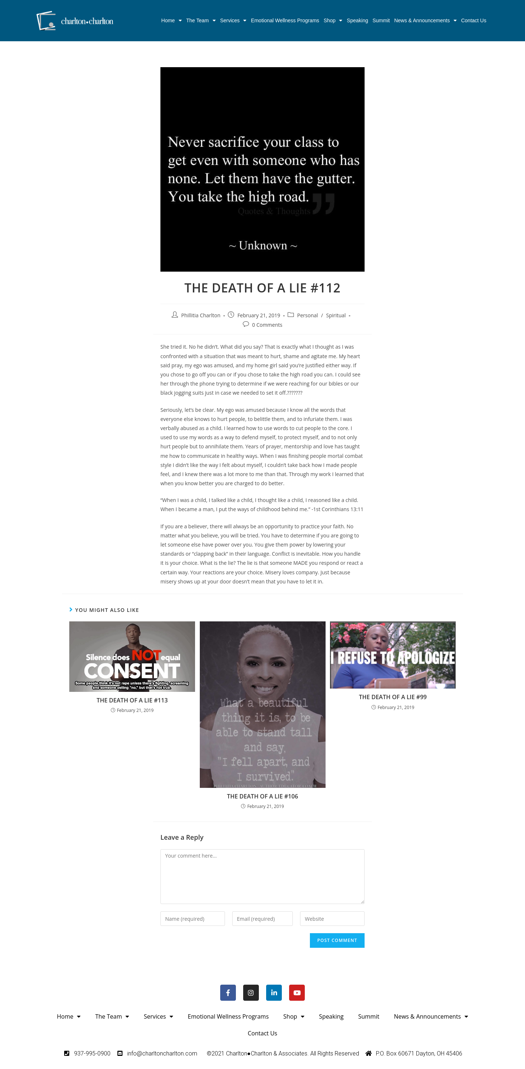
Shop (333, 20)
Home (171, 20)
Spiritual (336, 315)
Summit (381, 20)
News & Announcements (425, 20)
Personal (307, 315)
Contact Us (473, 20)
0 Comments (267, 324)
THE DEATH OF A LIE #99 (393, 697)
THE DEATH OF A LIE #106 (262, 796)
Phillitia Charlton (201, 315)
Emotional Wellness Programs (285, 20)
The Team (201, 20)
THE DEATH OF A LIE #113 (132, 700)
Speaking (357, 20)
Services (233, 20)
